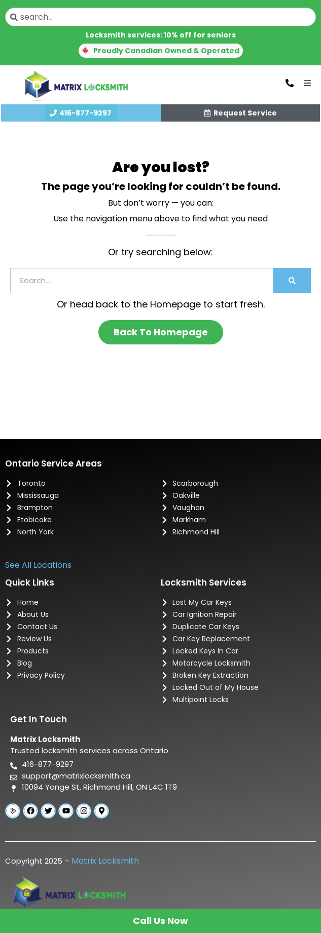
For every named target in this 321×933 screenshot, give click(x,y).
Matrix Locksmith (105, 861)
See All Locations (38, 565)
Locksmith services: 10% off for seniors (161, 35)
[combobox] (160, 17)
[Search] (292, 280)
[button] (161, 51)
